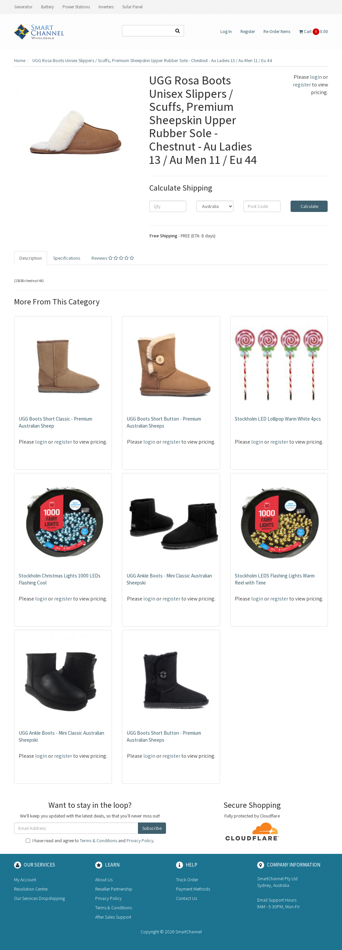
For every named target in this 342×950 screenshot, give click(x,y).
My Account (25, 880)
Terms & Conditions (98, 841)
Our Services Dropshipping (39, 898)
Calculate (309, 206)
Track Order (187, 880)
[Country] (214, 206)
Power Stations (76, 7)
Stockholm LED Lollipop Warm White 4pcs (278, 419)
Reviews (113, 258)
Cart (313, 31)
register (302, 84)
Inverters (106, 7)
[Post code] (262, 206)
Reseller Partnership (113, 889)
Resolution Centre (30, 889)
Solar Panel (132, 7)
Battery (47, 7)
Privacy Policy (140, 841)
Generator (23, 7)
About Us (104, 880)
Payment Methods (193, 889)
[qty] (167, 206)
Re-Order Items (277, 31)
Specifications (66, 258)
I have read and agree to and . (90, 841)
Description (30, 258)
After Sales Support (113, 917)
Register (247, 31)
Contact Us (186, 898)
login (316, 76)
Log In (226, 31)
